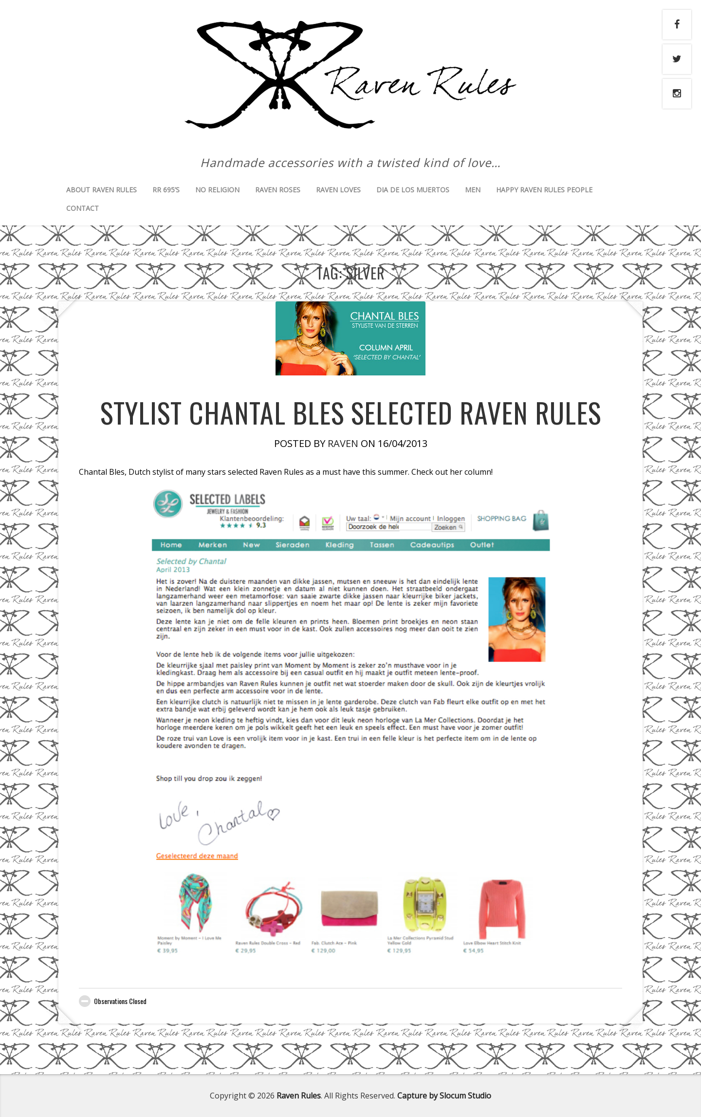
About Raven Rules (101, 189)
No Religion (217, 189)
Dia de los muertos (412, 189)
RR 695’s (166, 189)
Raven (343, 443)
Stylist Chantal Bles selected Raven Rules (350, 412)
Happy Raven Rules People (544, 189)
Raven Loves (338, 189)
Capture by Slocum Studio (444, 1095)
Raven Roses (277, 189)
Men (472, 189)
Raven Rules (299, 1095)
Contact (82, 208)
